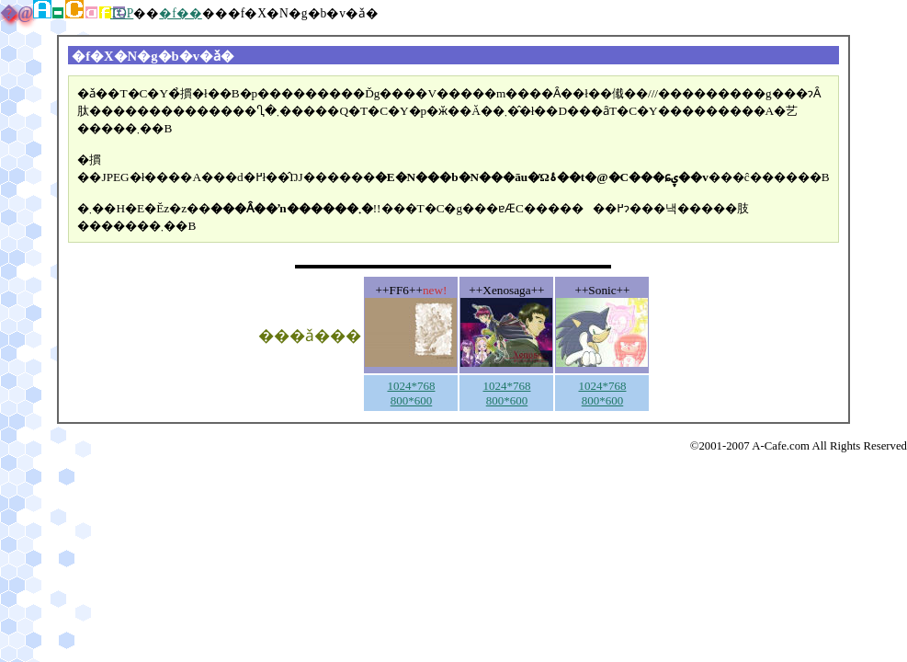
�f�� (180, 13)
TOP (121, 13)
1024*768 (411, 386)
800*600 (412, 400)
